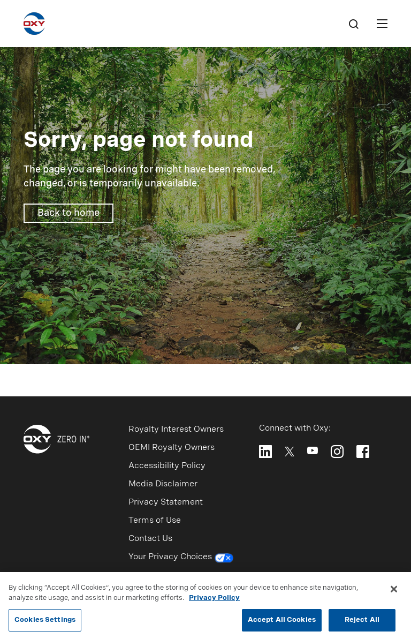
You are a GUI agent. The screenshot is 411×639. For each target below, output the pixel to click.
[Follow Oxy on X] (289, 450)
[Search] (353, 23)
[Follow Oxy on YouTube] (313, 450)
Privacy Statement (165, 502)
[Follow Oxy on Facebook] (363, 451)
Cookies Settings (44, 623)
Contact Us (150, 539)
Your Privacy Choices (181, 558)
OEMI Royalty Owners (171, 447)
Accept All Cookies (282, 623)
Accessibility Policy (167, 466)
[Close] (394, 592)
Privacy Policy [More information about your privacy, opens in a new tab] (214, 601)
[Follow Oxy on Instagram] (337, 451)
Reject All (362, 623)
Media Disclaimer (162, 484)
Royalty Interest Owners (176, 429)
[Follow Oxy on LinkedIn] (265, 451)
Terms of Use (154, 520)
